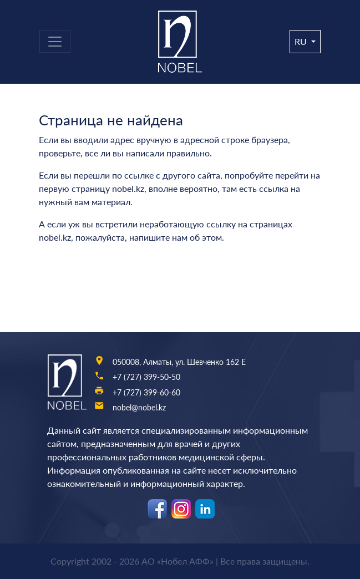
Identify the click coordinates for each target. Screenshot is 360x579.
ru (302, 41)
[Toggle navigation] (54, 42)
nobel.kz (128, 188)
